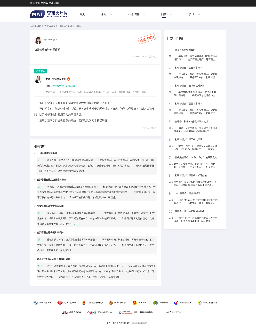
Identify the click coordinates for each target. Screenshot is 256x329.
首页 (82, 14)
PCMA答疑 (50, 26)
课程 (106, 14)
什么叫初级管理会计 (47, 153)
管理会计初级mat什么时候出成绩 (53, 259)
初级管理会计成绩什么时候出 (51, 179)
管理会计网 (35, 26)
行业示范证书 (66, 302)
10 (170, 211)
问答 (167, 14)
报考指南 (136, 14)
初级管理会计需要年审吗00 (50, 206)
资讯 (194, 14)
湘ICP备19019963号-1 (140, 323)
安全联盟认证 (42, 302)
